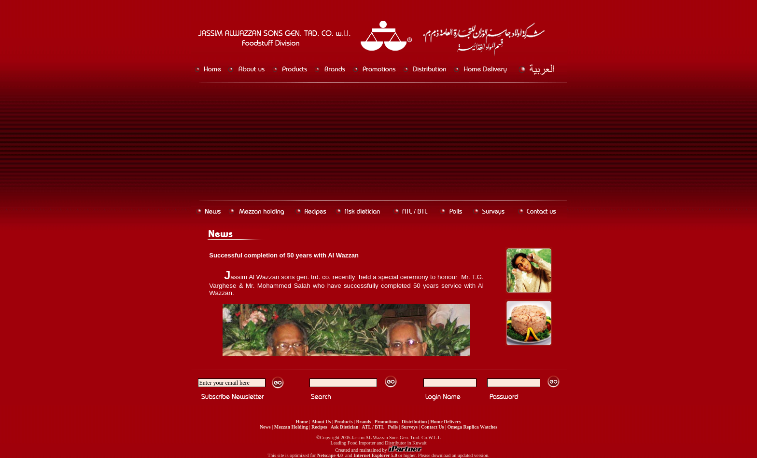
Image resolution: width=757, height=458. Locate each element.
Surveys (409, 427)
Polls (393, 427)
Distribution (414, 421)
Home (302, 421)
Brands (363, 421)
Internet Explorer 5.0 (375, 455)
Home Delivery (445, 421)
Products (343, 421)
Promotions (386, 421)
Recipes (319, 427)
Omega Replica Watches (472, 427)
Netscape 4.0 (330, 455)
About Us (321, 421)
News (265, 427)
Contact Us (432, 427)
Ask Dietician (345, 427)
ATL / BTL (373, 427)
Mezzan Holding (291, 427)
